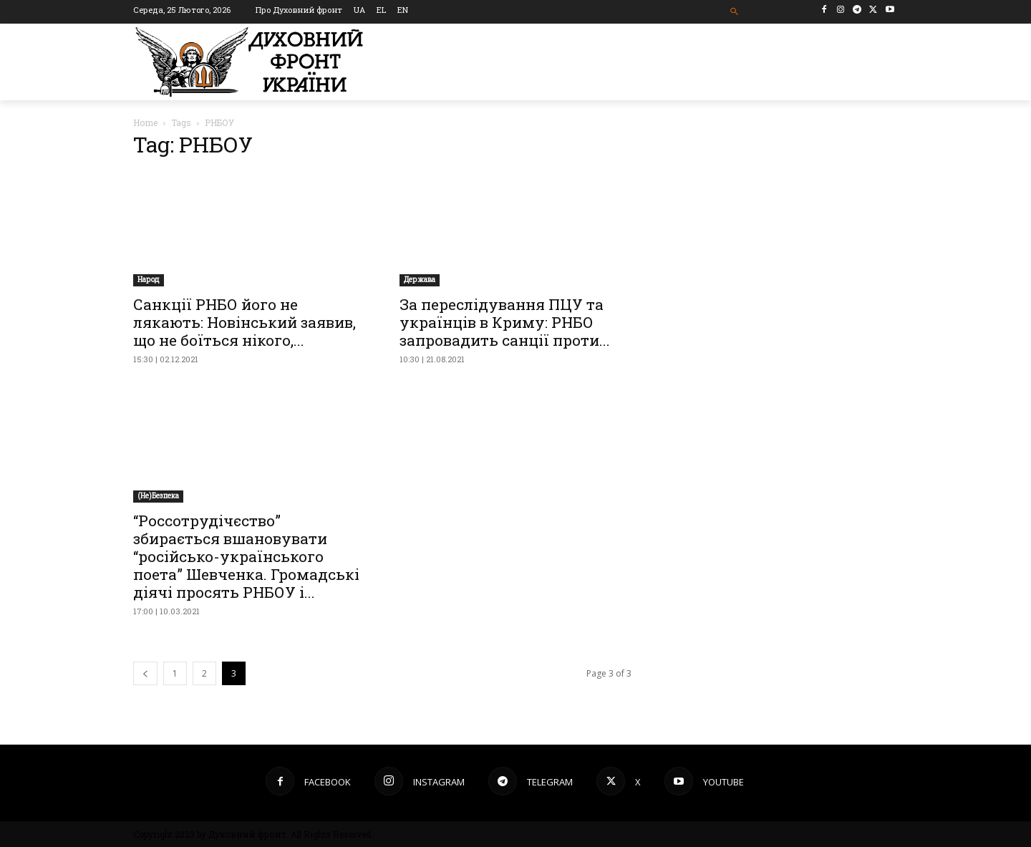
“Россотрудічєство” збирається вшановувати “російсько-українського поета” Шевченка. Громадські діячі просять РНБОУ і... (246, 556)
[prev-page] (145, 673)
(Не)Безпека (158, 495)
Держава (419, 279)
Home (145, 122)
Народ (148, 279)
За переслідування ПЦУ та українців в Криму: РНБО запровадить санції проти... (505, 322)
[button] (735, 11)
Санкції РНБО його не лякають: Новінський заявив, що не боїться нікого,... (244, 322)
